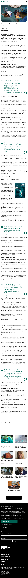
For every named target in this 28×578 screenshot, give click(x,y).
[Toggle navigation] (26, 1)
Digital (6, 30)
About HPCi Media (5, 554)
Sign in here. (10, 524)
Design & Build (11, 451)
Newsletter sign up (5, 556)
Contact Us (3, 557)
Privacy (2, 564)
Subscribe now (10, 497)
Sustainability (3, 30)
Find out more (4, 527)
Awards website (4, 559)
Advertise (3, 561)
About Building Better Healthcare (8, 552)
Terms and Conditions (6, 562)
